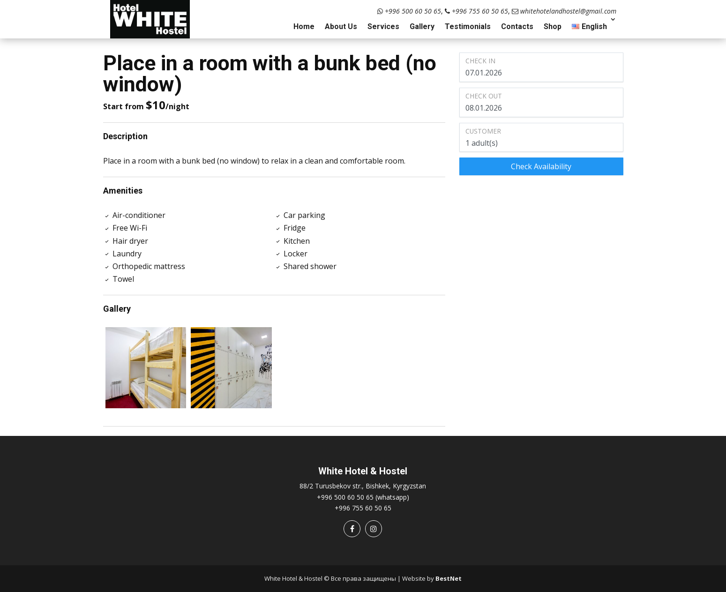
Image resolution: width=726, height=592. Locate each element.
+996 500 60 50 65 (409, 11)
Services (383, 26)
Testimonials (468, 26)
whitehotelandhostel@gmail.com (564, 11)
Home (303, 26)
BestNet (448, 578)
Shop (552, 26)
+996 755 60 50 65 (476, 11)
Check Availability (541, 166)
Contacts (517, 26)
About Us (341, 26)
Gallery (422, 26)
